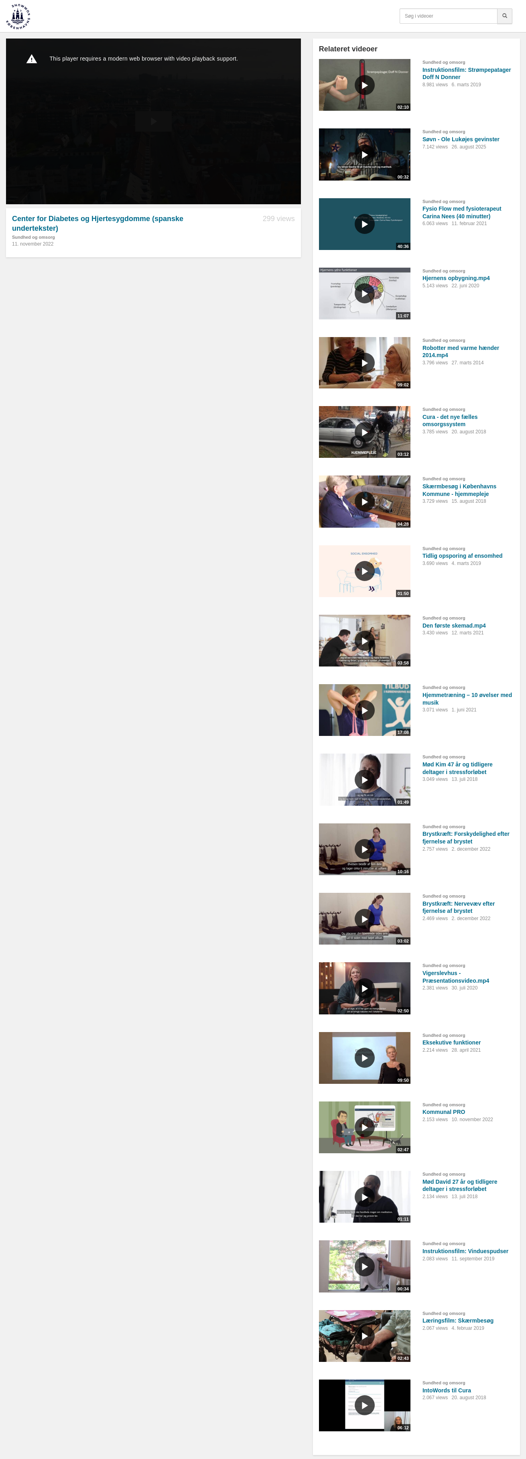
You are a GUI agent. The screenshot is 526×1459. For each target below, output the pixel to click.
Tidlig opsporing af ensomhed (462, 556)
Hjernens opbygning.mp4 (456, 278)
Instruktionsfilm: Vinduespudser (465, 1251)
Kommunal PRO (443, 1112)
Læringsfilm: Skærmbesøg (458, 1320)
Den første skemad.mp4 (454, 625)
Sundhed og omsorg (33, 237)
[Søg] (504, 16)
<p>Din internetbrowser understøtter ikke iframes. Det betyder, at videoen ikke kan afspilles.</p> (153, 121)
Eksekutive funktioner (451, 1042)
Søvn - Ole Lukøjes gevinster (461, 139)
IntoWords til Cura (446, 1390)
